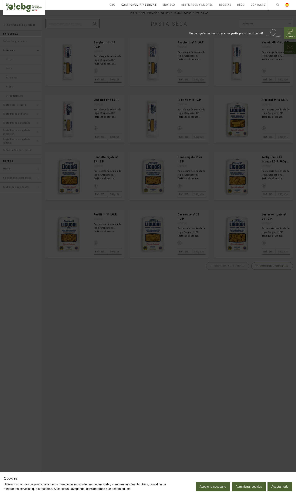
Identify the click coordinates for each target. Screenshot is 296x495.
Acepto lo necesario (213, 486)
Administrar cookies (249, 486)
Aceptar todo (279, 486)
